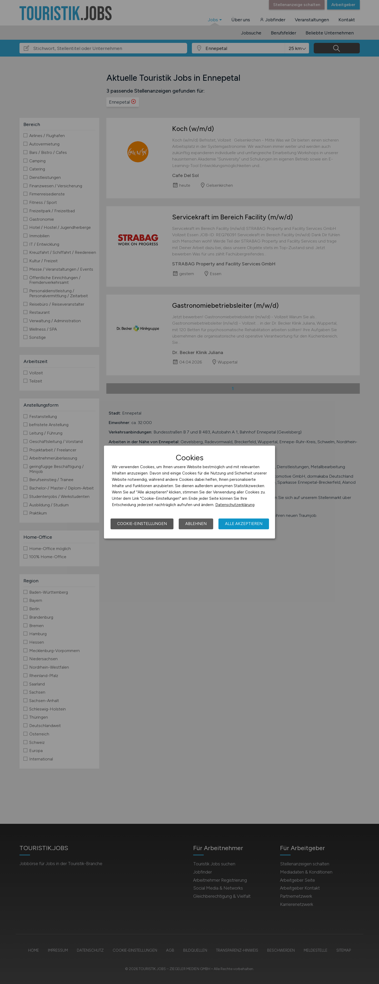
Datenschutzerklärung (235, 504)
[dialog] (189, 492)
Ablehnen (196, 523)
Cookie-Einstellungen (142, 523)
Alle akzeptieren (243, 523)
